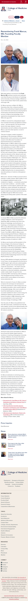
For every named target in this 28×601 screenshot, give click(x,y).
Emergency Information (18, 480)
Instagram (5, 567)
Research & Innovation (7, 535)
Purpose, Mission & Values (8, 537)
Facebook (5, 562)
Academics (4, 516)
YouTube (5, 571)
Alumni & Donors (5, 502)
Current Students (5, 498)
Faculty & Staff (5, 500)
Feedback (17, 486)
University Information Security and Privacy (14, 595)
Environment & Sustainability (8, 526)
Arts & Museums (5, 518)
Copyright (7, 484)
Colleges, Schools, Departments (9, 524)
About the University (6, 514)
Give (22, 17)
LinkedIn (5, 569)
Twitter (4, 564)
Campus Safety (20, 482)
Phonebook (4, 553)
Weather (3, 555)
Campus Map (4, 548)
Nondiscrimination (9, 482)
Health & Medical (5, 531)
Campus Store (4, 522)
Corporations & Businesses (8, 506)
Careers (17, 17)
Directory (11, 17)
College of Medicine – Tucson (11, 21)
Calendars (3, 546)
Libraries (3, 533)
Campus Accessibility (17, 484)
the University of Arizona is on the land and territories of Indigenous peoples (14, 579)
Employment (7, 480)
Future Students (5, 496)
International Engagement (8, 529)
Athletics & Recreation (7, 520)
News (23, 21)
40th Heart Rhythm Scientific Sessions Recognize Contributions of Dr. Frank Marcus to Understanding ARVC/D (15, 407)
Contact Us (11, 486)
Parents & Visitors (5, 504)
